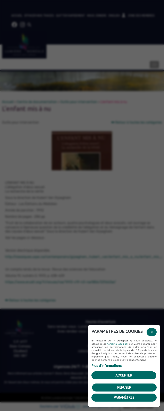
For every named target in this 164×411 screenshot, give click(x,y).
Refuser (124, 387)
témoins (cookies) (117, 343)
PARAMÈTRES (124, 398)
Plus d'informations (106, 366)
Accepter (123, 375)
